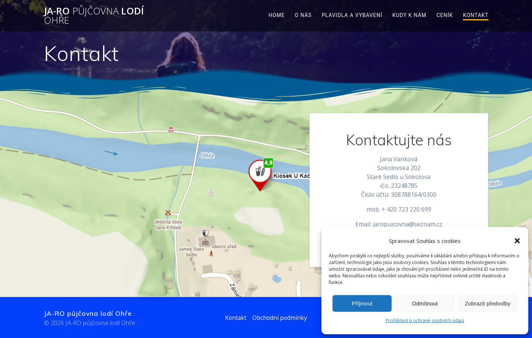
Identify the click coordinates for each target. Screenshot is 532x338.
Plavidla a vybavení (352, 15)
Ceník (444, 15)
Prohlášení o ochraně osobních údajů (425, 320)
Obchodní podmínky (280, 318)
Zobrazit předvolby (487, 303)
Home (277, 15)
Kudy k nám (409, 15)
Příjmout (362, 303)
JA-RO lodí (94, 15)
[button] (517, 240)
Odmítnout (425, 303)
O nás (303, 15)
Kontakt (475, 15)
